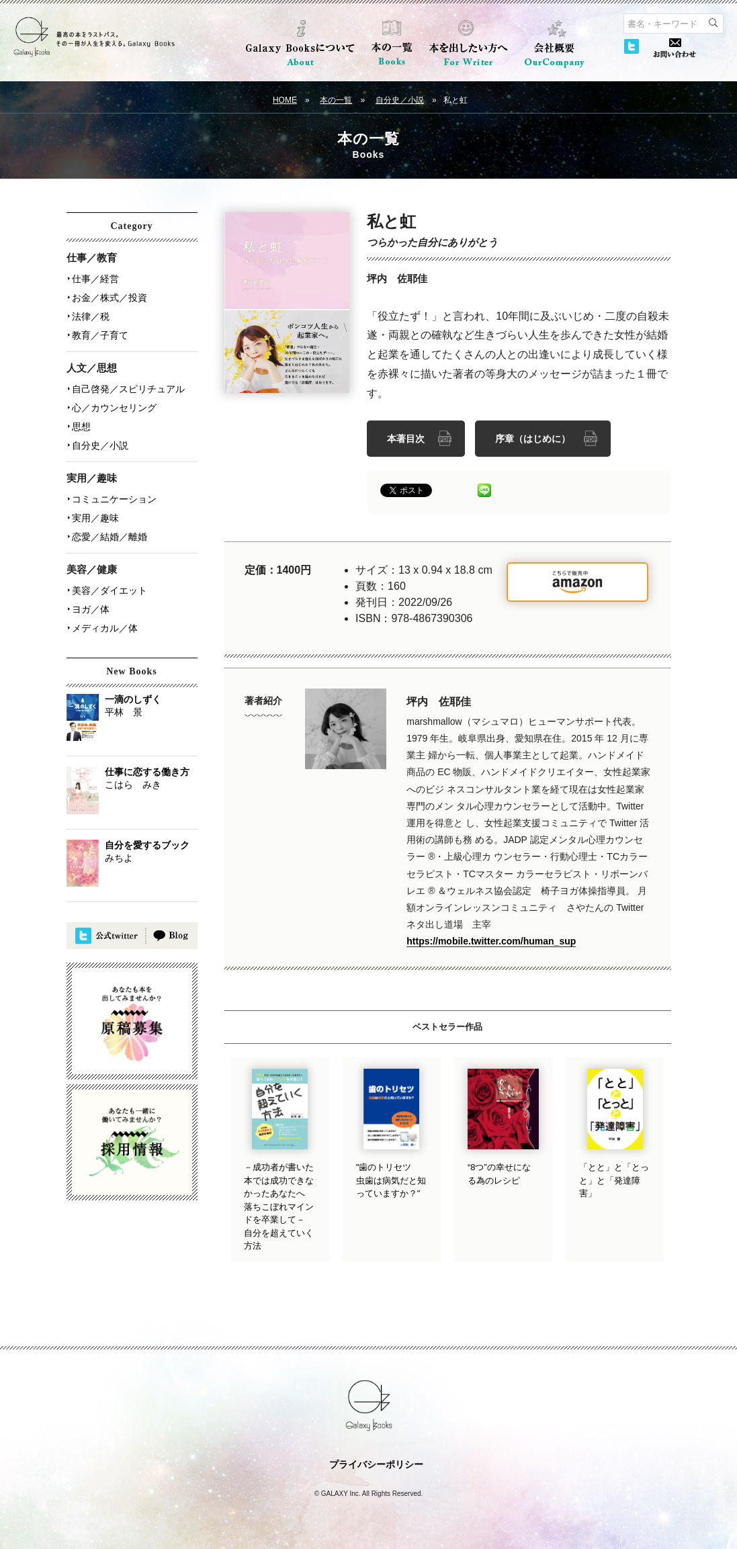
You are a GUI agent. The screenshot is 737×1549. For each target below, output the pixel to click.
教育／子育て (100, 335)
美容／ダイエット (109, 590)
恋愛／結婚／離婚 (109, 536)
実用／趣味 (95, 518)
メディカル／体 (105, 628)
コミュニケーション (114, 499)
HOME (285, 100)
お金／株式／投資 (109, 297)
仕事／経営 (95, 278)
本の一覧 (336, 100)
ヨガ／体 (91, 609)
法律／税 (91, 316)
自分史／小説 (400, 100)
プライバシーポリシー (376, 1464)
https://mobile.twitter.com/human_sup (491, 941)
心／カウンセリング (114, 407)
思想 (81, 426)
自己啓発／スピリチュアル (128, 389)
